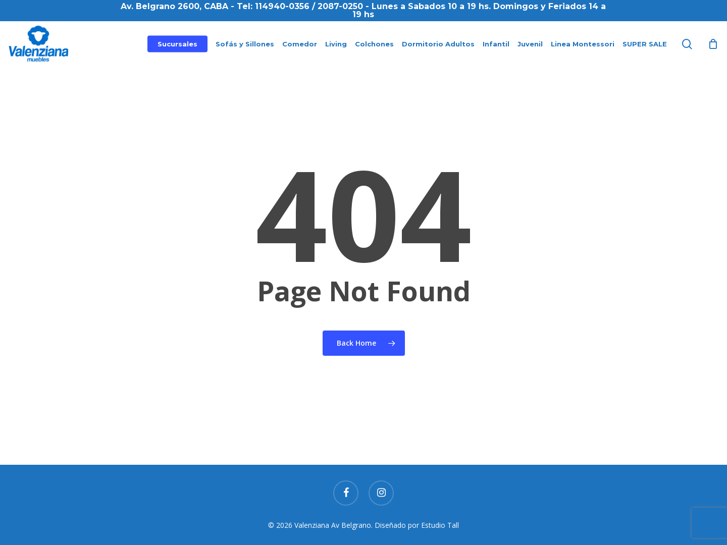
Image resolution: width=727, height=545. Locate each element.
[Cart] (712, 43)
